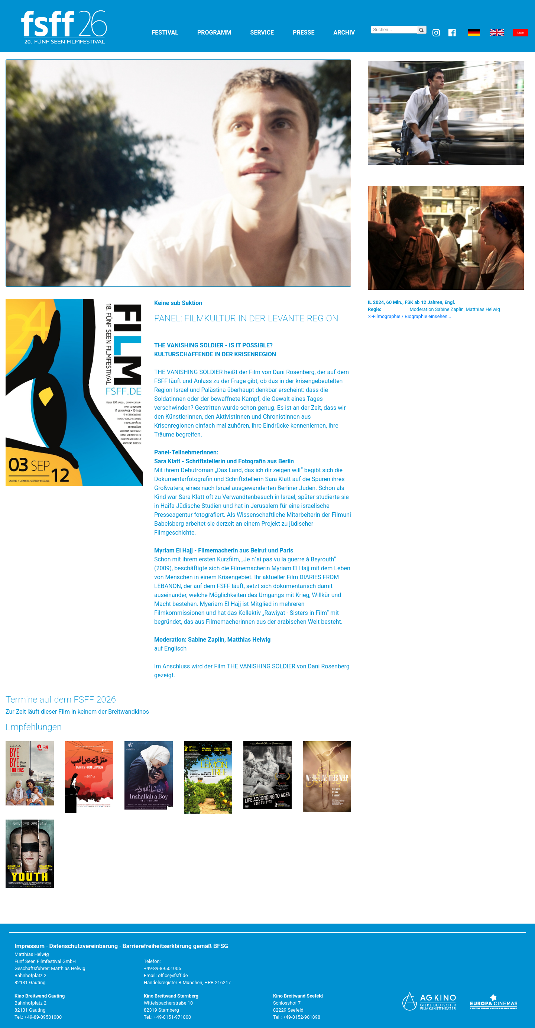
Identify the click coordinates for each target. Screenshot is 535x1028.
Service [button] (270, 32)
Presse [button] (311, 32)
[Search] (394, 30)
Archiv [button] (352, 32)
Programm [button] (222, 32)
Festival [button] (173, 32)
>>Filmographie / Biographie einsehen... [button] (409, 316)
